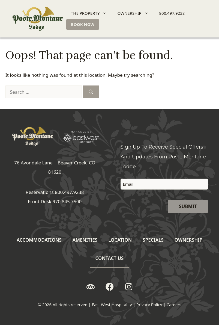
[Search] (91, 92)
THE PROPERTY (91, 13)
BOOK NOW (82, 24)
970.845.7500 (67, 201)
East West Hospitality (112, 304)
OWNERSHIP (135, 13)
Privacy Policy (149, 304)
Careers (174, 304)
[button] (90, 287)
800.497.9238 (172, 13)
